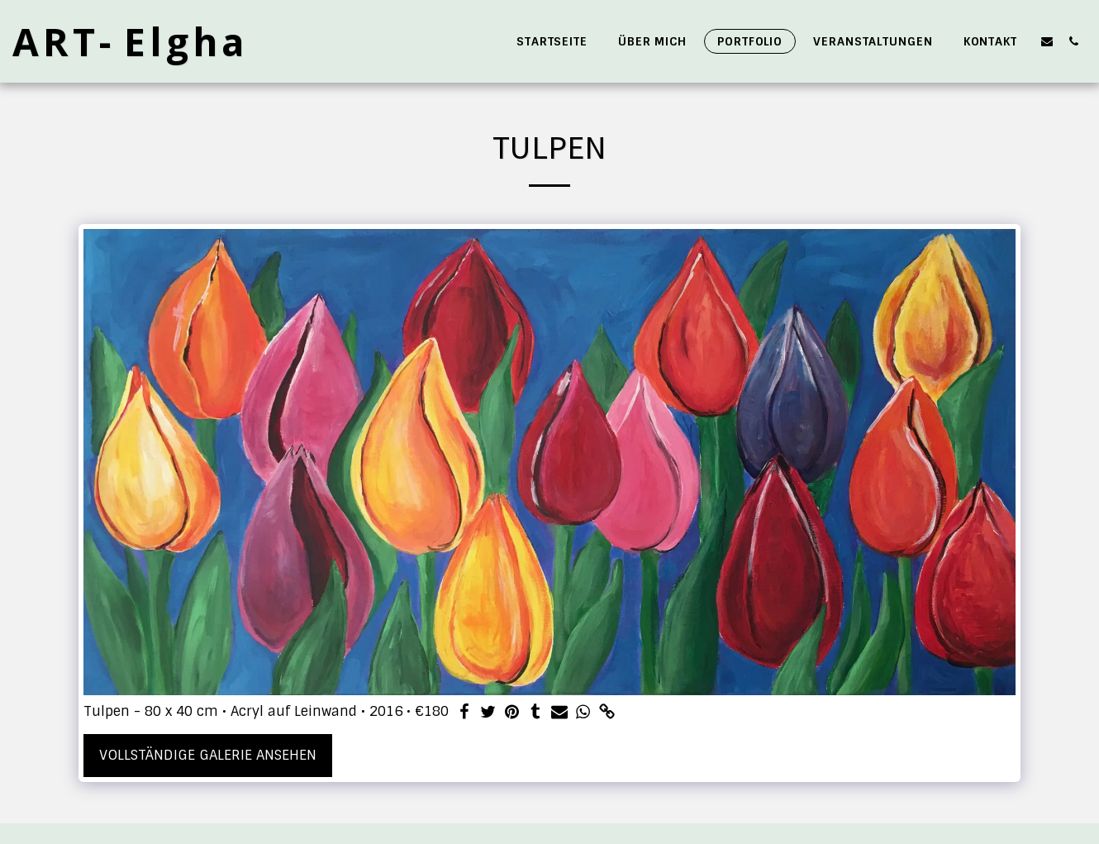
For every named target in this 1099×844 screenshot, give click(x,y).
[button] (1047, 41)
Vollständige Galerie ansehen (207, 755)
